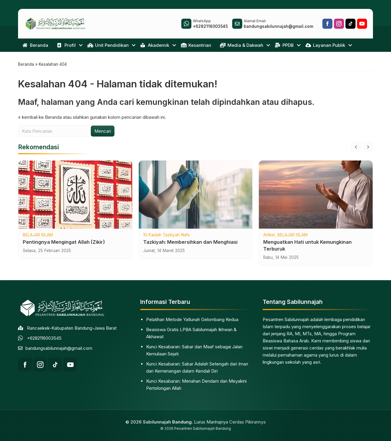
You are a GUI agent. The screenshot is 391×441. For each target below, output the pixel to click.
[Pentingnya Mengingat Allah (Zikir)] (75, 195)
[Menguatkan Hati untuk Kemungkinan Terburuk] (316, 195)
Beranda (35, 45)
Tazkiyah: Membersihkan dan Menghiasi (190, 242)
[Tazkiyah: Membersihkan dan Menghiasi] (196, 195)
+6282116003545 (44, 338)
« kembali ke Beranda (40, 117)
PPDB (284, 45)
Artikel (269, 236)
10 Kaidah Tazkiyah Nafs (166, 236)
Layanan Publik (325, 45)
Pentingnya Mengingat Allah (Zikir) (64, 242)
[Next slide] (368, 147)
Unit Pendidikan (108, 45)
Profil (66, 45)
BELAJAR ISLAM (38, 236)
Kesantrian (196, 45)
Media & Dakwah (241, 45)
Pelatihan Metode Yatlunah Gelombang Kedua (192, 319)
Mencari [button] (102, 131)
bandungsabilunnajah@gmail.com (58, 348)
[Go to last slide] (356, 147)
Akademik (154, 45)
